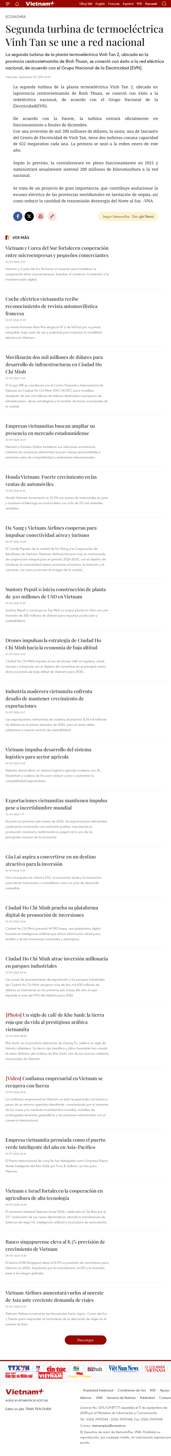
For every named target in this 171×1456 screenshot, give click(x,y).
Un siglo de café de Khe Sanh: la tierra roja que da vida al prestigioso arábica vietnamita (54, 1021)
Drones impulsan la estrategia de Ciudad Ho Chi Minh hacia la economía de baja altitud (53, 644)
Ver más (21, 237)
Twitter (29, 216)
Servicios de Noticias (121, 1397)
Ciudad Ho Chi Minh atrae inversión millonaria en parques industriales (56, 962)
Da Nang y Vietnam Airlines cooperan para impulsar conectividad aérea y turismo (51, 531)
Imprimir (40, 216)
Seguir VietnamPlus (116, 216)
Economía (15, 16)
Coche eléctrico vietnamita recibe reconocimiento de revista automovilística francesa (51, 306)
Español (128, 4)
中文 (139, 3)
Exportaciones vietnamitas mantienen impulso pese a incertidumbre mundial (56, 804)
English (100, 4)
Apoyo (164, 1390)
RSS (153, 1390)
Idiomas (86, 1397)
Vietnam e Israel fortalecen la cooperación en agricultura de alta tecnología (54, 1194)
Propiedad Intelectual (98, 1390)
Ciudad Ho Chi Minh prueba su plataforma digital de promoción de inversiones (51, 911)
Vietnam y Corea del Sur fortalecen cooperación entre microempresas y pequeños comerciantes (56, 251)
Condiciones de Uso (132, 1390)
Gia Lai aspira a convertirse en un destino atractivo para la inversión (50, 860)
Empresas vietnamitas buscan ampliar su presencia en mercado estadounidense (50, 429)
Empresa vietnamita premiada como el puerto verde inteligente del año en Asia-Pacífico (55, 1143)
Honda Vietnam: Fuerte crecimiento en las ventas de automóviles (51, 480)
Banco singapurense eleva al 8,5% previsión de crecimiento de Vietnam (55, 1245)
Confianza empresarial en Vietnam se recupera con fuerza (54, 1082)
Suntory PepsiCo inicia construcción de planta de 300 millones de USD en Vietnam (55, 593)
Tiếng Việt (85, 4)
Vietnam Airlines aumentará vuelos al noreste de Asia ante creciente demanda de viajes (54, 1296)
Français (114, 4)
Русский (151, 3)
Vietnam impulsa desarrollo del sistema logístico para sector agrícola (48, 753)
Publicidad (147, 1397)
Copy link (52, 216)
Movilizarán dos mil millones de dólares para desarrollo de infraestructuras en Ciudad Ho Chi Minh (54, 364)
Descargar (85, 1339)
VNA (99, 1397)
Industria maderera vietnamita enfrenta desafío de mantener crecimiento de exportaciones (48, 698)
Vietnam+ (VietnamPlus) (40, 3)
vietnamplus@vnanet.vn (109, 1425)
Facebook (17, 216)
